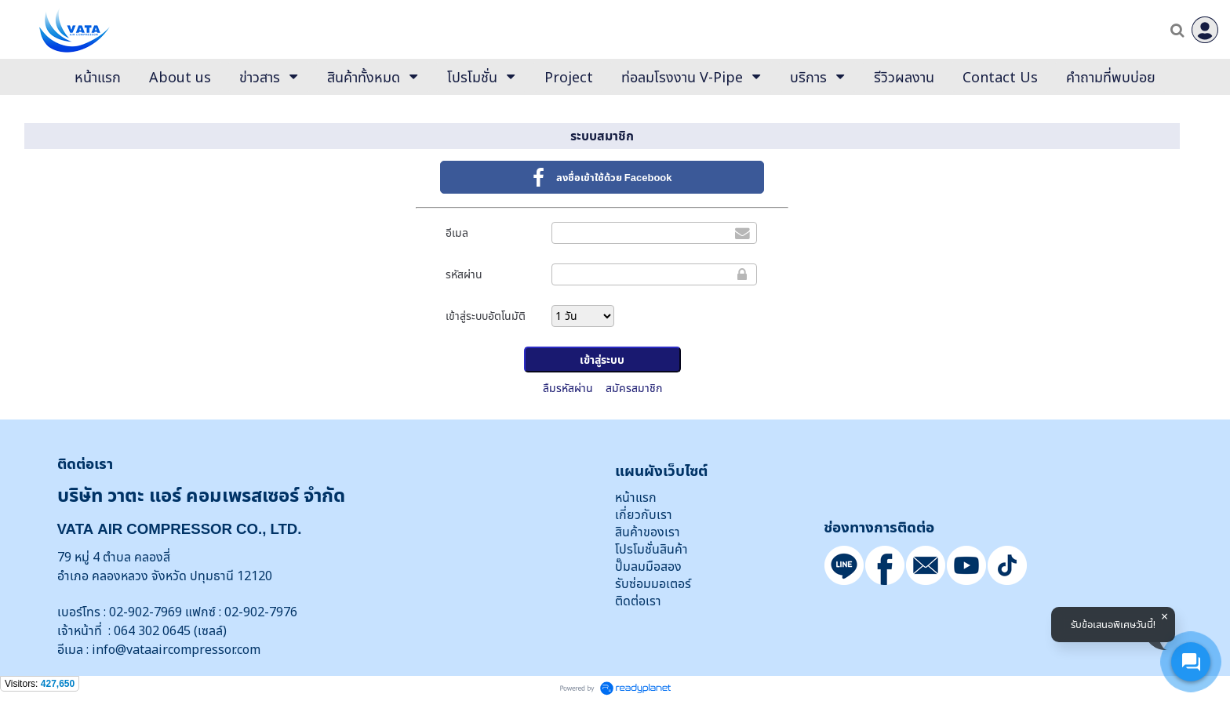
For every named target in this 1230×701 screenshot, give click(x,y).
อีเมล (457, 232)
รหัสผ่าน (464, 274)
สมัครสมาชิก (634, 387)
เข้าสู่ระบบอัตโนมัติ (486, 315)
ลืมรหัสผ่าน (568, 387)
